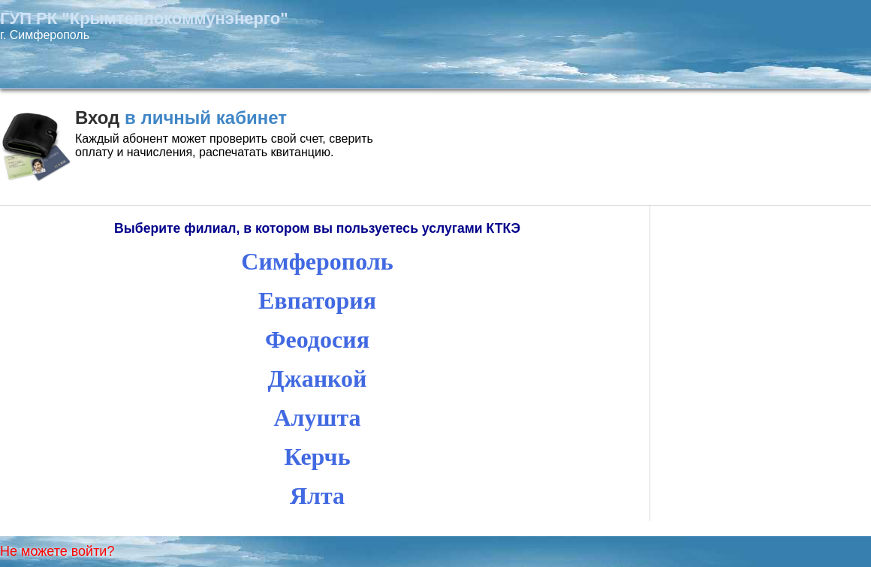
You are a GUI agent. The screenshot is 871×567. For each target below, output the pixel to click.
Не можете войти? (57, 551)
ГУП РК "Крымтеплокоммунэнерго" (144, 18)
